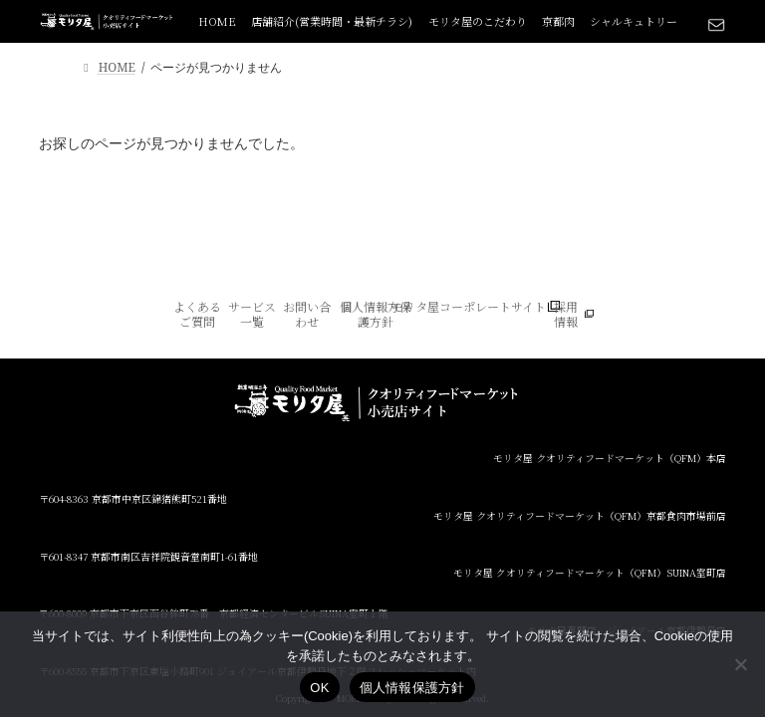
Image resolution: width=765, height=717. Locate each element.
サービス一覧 (252, 314)
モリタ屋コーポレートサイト (468, 307)
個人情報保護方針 (412, 687)
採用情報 (566, 314)
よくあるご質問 (197, 314)
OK (319, 687)
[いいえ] (740, 664)
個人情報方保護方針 (375, 314)
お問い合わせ (307, 314)
